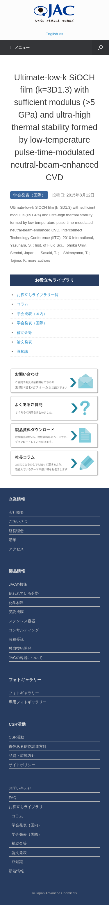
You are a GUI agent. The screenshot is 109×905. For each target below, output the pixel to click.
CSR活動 (16, 737)
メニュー (20, 47)
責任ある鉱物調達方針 (28, 746)
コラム (22, 304)
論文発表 (24, 342)
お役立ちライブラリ (26, 807)
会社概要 (16, 512)
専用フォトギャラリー (28, 702)
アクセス (16, 549)
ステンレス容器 (22, 621)
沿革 (12, 540)
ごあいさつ (18, 521)
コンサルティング (24, 630)
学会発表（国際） (29, 195)
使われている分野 (24, 593)
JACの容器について (25, 658)
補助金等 (24, 332)
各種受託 (16, 639)
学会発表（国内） (32, 313)
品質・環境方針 (22, 755)
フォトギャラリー (24, 693)
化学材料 (16, 603)
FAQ (12, 798)
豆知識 (22, 351)
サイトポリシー (22, 765)
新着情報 (16, 871)
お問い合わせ (20, 788)
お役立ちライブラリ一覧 (37, 295)
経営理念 (16, 531)
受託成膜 (16, 612)
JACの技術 (18, 584)
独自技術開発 (20, 648)
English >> (54, 34)
